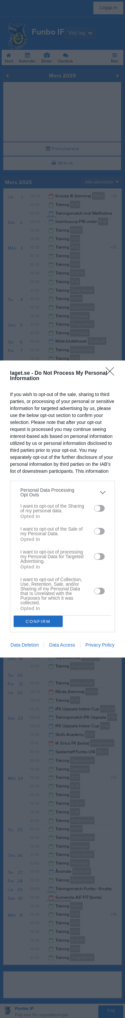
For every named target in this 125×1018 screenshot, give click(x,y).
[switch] (99, 508)
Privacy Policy (99, 645)
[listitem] (62, 492)
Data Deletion (25, 645)
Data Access (62, 645)
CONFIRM (38, 621)
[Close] (112, 373)
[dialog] (62, 509)
